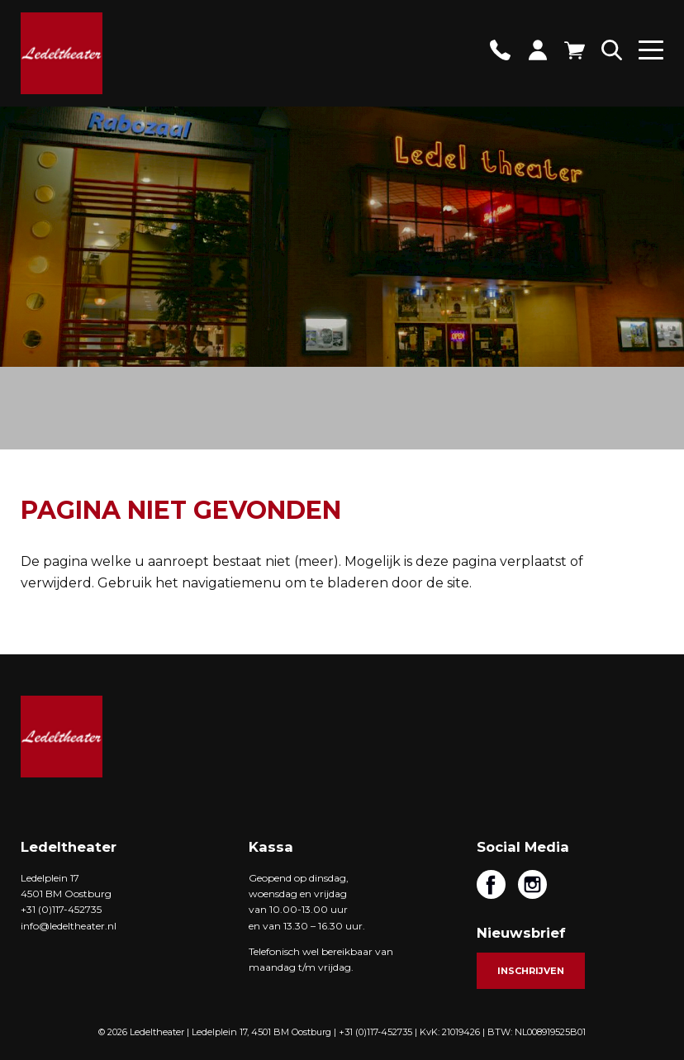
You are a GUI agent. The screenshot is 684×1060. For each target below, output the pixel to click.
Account (537, 50)
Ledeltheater (61, 736)
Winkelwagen (574, 50)
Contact (500, 50)
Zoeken (611, 50)
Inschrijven (530, 971)
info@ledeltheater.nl (68, 926)
